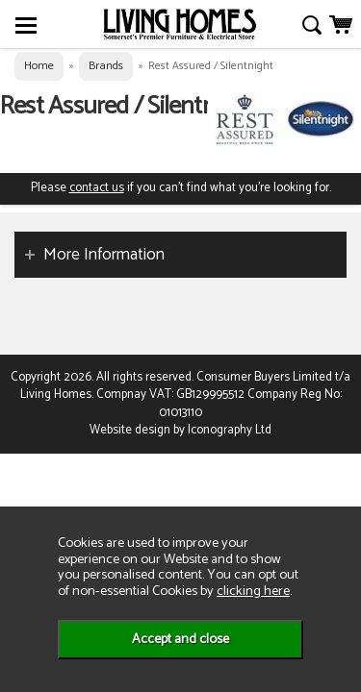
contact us (96, 188)
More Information (104, 254)
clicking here (253, 591)
